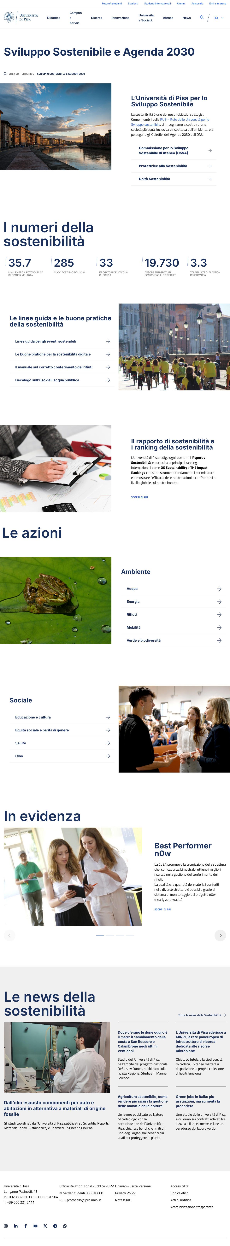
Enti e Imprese (217, 3)
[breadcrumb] (5, 74)
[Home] (21, 18)
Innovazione (120, 18)
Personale (197, 3)
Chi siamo (28, 74)
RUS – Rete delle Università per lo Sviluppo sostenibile (170, 122)
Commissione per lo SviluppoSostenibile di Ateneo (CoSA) (163, 150)
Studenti (133, 3)
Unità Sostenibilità (154, 179)
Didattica (53, 18)
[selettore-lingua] (216, 18)
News (187, 18)
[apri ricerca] (201, 17)
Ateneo (168, 18)
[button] (216, 18)
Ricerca (96, 18)
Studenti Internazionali (157, 3)
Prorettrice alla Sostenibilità (163, 166)
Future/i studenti (112, 3)
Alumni (181, 3)
